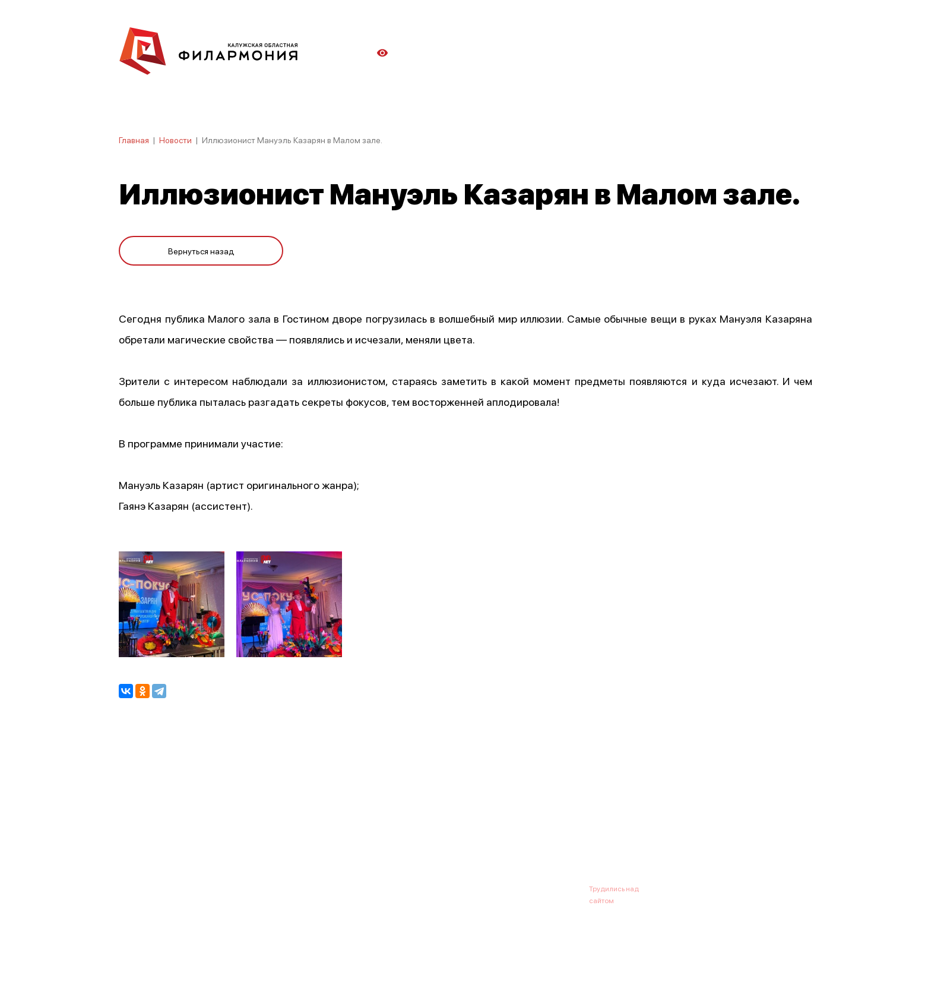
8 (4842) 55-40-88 (425, 888)
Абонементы (321, 830)
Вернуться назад (201, 250)
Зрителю (499, 830)
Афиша (133, 830)
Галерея (381, 830)
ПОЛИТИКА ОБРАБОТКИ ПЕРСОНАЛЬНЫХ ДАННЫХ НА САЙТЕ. (225, 971)
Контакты (554, 830)
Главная (134, 139)
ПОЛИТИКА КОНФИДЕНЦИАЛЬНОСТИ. (185, 959)
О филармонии (195, 830)
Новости (175, 139)
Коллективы (439, 830)
